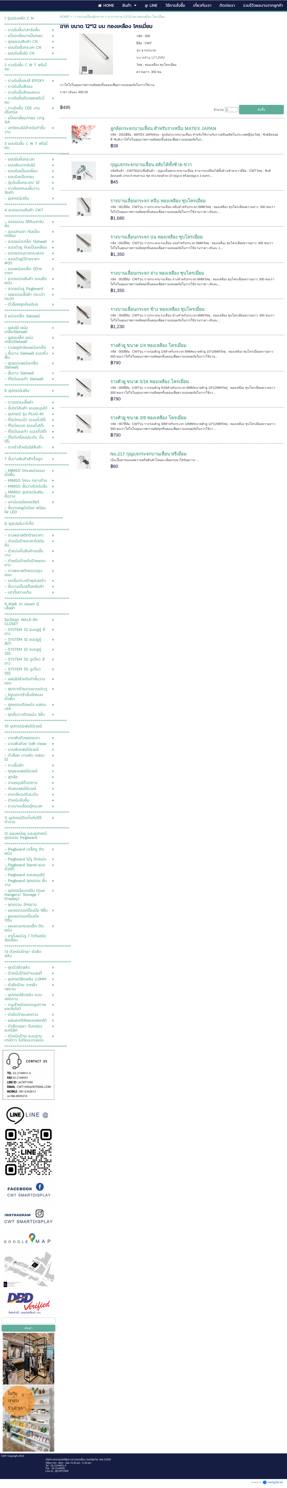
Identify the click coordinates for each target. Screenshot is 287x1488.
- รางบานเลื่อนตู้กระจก (88, 16)
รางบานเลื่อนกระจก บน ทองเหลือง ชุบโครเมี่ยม (156, 236)
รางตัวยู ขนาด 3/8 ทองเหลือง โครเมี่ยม (148, 417)
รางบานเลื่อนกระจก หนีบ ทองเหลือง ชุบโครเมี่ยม (158, 200)
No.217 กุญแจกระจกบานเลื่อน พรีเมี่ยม (148, 453)
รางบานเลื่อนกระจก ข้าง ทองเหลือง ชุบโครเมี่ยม (157, 309)
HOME (64, 16)
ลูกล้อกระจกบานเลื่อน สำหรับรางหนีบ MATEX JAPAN (163, 128)
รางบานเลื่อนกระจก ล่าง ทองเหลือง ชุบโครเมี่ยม (157, 273)
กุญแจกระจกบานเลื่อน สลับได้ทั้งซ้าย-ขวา (151, 164)
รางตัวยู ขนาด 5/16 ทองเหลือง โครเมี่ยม (149, 381)
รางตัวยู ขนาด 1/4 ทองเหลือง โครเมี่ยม (148, 345)
